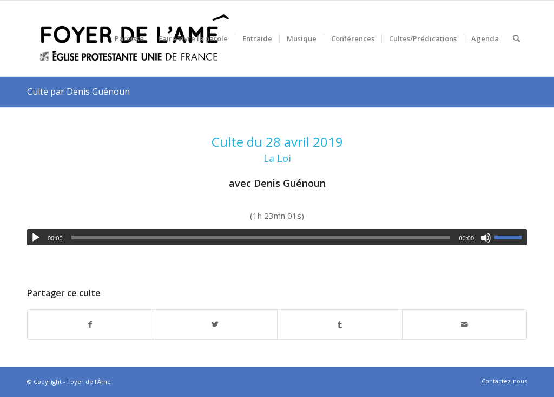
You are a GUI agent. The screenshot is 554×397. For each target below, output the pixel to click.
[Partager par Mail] (465, 325)
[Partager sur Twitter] (215, 325)
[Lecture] (35, 237)
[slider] (261, 237)
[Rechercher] (516, 38)
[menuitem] (129, 38)
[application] (277, 237)
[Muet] (485, 237)
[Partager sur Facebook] (90, 325)
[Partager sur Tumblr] (340, 325)
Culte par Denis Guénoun (78, 91)
